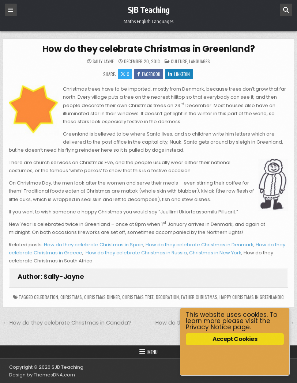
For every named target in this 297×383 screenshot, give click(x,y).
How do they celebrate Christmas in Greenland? (148, 49)
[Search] (286, 10)
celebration (46, 297)
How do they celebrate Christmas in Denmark (199, 244)
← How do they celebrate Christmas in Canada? (67, 322)
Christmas (71, 297)
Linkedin (179, 74)
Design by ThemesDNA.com (42, 374)
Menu (152, 352)
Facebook (148, 74)
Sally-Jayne (103, 61)
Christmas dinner (102, 297)
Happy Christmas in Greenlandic (251, 297)
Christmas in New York (215, 252)
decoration (167, 297)
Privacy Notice (208, 327)
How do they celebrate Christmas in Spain (93, 244)
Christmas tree (138, 297)
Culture (179, 61)
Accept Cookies (235, 339)
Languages (199, 61)
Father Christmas (199, 297)
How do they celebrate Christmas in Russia (136, 252)
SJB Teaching (149, 9)
